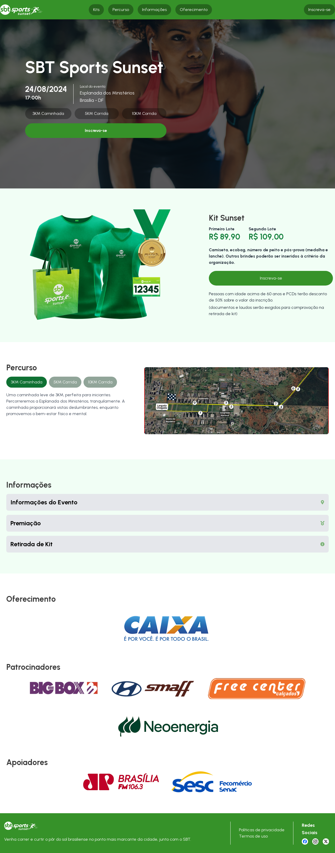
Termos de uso (253, 836)
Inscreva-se (96, 130)
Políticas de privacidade (261, 829)
